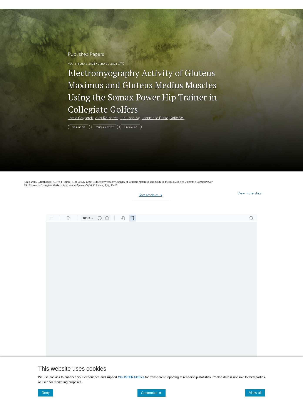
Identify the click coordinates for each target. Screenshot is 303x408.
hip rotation (130, 126)
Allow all (257, 393)
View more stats (249, 193)
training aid (78, 126)
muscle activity (105, 126)
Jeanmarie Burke (155, 118)
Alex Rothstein (106, 118)
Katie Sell (177, 118)
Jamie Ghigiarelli (81, 118)
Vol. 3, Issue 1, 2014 (81, 63)
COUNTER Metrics (131, 377)
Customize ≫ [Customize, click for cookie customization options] (153, 393)
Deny (47, 393)
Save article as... (150, 195)
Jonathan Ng (130, 118)
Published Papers (86, 54)
